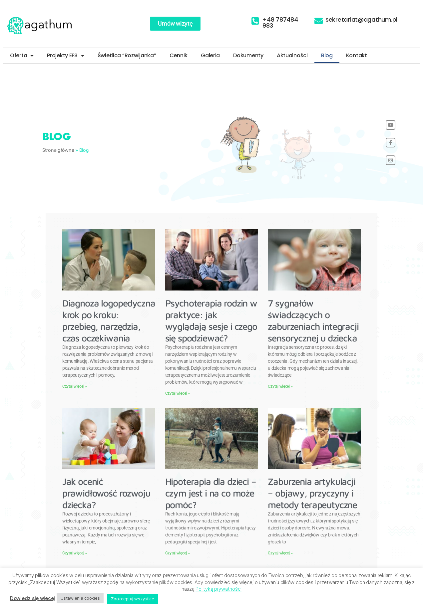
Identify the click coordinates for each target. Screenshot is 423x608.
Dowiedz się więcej (32, 598)
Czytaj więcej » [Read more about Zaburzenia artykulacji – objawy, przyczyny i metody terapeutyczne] (280, 553)
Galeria (210, 55)
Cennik (179, 55)
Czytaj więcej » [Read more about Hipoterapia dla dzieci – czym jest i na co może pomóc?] (177, 553)
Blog (327, 55)
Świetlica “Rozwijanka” (127, 55)
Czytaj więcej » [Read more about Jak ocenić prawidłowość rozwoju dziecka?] (74, 553)
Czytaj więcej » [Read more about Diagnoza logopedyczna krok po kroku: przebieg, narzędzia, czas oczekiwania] (74, 386)
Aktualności (292, 55)
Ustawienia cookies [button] (80, 598)
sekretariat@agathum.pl (361, 19)
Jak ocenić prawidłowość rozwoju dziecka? (106, 493)
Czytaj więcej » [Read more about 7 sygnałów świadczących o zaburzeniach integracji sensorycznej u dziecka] (280, 386)
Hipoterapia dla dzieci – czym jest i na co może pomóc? (210, 493)
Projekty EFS (65, 56)
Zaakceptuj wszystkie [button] (132, 598)
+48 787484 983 (280, 22)
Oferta (22, 56)
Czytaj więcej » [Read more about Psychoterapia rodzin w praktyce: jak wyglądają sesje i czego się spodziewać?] (177, 393)
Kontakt (356, 55)
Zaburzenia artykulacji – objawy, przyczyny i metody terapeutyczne (312, 493)
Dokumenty (248, 55)
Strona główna (58, 150)
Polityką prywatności (218, 589)
